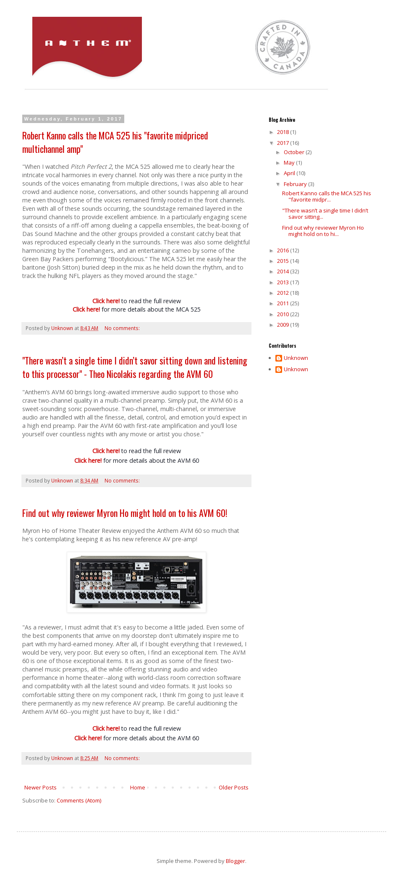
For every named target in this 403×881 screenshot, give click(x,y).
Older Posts (234, 787)
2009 (283, 324)
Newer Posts (40, 787)
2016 (283, 250)
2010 (283, 314)
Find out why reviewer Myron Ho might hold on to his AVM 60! (124, 512)
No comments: (123, 328)
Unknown (296, 358)
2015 (283, 261)
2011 (283, 303)
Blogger (235, 861)
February (296, 184)
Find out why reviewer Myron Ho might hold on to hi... (323, 231)
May (290, 162)
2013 (283, 282)
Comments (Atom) (79, 800)
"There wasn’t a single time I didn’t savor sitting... (325, 214)
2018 (283, 132)
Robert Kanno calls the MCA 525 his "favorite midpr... (326, 196)
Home (137, 787)
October (295, 152)
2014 (283, 271)
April (290, 173)
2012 (283, 292)
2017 (283, 143)
